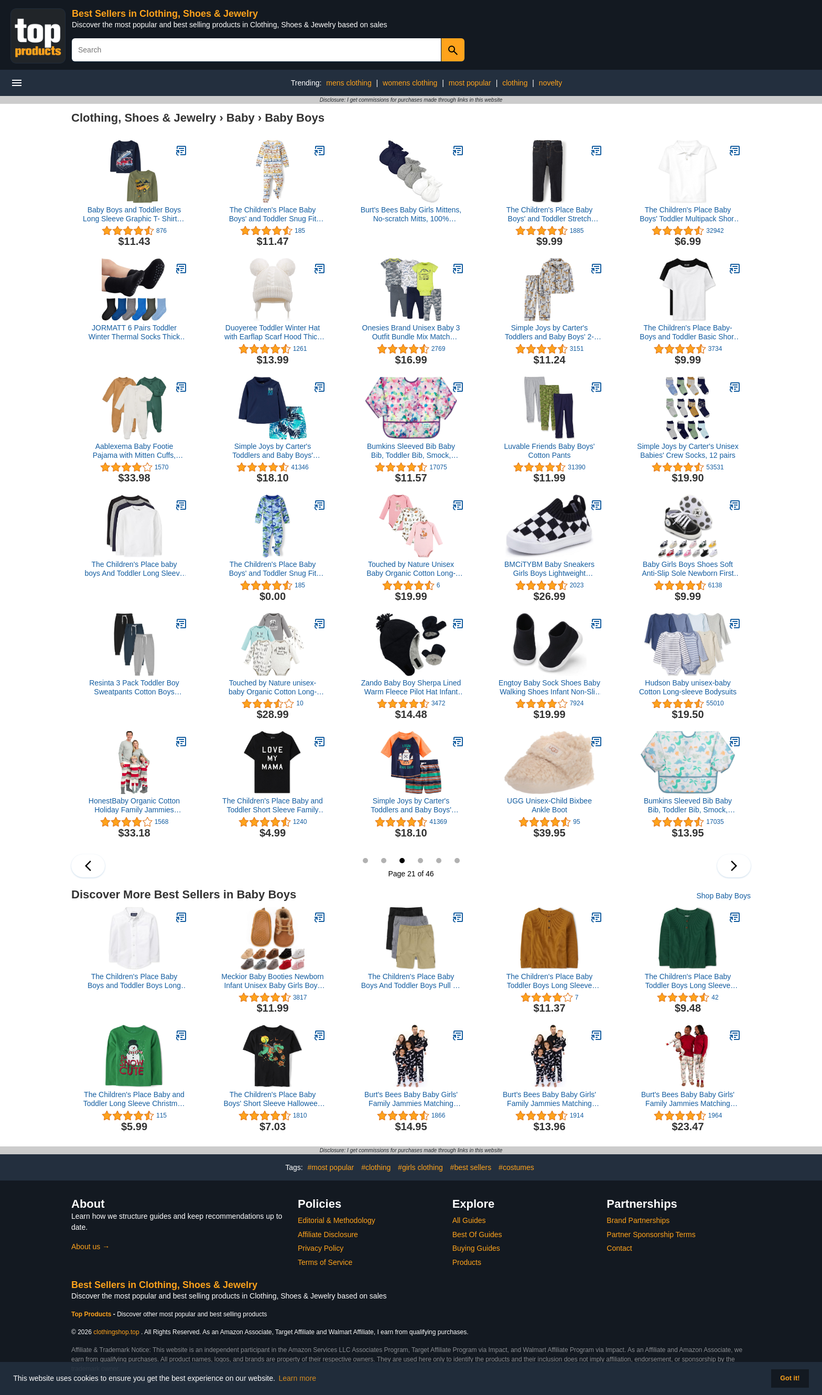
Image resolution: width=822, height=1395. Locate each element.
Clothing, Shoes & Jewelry (143, 117)
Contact (619, 1248)
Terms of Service (325, 1262)
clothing (514, 83)
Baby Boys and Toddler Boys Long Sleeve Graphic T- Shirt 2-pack (134, 214)
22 (420, 860)
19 (365, 860)
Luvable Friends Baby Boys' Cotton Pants (549, 450)
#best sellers (471, 1167)
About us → (90, 1246)
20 (384, 860)
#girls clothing (420, 1167)
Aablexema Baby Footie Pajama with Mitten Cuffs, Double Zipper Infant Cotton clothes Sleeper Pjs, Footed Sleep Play (134, 451)
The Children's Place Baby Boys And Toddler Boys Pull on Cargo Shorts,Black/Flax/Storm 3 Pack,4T (411, 981)
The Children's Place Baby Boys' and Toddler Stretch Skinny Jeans (549, 214)
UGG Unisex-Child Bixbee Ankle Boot (549, 805)
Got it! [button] (789, 1378)
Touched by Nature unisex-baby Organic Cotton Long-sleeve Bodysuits (273, 687)
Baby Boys (295, 117)
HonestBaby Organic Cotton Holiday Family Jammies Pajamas (134, 805)
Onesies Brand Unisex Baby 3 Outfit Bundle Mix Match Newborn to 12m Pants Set (411, 332)
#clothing (376, 1167)
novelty (550, 83)
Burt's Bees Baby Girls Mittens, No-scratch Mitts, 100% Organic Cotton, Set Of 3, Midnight (411, 214)
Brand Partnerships (638, 1220)
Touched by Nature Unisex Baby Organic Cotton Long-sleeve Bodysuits (411, 569)
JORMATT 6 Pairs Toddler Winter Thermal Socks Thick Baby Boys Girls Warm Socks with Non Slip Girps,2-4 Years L (134, 332)
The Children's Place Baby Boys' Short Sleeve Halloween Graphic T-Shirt (272, 1099)
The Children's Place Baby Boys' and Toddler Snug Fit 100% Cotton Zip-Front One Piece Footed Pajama (273, 214)
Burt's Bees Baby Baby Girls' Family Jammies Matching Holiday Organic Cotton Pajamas (411, 1099)
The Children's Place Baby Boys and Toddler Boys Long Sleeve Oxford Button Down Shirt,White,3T (134, 981)
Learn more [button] (298, 1378)
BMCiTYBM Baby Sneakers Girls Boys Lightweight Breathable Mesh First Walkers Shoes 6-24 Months (550, 569)
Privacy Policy (320, 1248)
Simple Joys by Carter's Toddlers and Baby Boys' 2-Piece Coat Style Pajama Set (549, 332)
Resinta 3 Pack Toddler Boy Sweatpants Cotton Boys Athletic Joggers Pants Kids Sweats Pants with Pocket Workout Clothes (134, 687)
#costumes (516, 1167)
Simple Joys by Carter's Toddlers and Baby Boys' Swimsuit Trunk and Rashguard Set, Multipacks (273, 451)
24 (457, 860)
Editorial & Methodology (336, 1220)
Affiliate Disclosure (328, 1234)
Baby (240, 117)
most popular (470, 83)
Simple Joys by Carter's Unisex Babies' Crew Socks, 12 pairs (687, 450)
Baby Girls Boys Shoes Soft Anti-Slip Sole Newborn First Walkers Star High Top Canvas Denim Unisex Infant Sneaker (688, 569)
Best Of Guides (477, 1234)
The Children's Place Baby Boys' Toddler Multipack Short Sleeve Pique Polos (688, 214)
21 (402, 860)
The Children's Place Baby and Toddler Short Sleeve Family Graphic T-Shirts (272, 805)
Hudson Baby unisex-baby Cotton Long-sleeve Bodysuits (688, 687)
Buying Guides (476, 1248)
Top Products (92, 1314)
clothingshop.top (116, 1332)
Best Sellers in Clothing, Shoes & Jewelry (165, 13)
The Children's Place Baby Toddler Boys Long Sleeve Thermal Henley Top (549, 981)
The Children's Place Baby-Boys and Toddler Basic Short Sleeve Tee (688, 332)
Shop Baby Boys (723, 896)
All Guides (469, 1220)
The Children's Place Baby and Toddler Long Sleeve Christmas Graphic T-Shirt (134, 1099)
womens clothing (410, 83)
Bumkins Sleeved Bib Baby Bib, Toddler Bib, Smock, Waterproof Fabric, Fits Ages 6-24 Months (410, 451)
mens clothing (348, 83)
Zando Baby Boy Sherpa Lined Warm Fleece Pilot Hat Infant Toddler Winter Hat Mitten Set (411, 687)
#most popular (331, 1167)
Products (466, 1262)
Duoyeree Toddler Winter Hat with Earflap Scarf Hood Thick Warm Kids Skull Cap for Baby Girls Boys (272, 332)
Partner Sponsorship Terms (651, 1234)
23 (439, 860)
